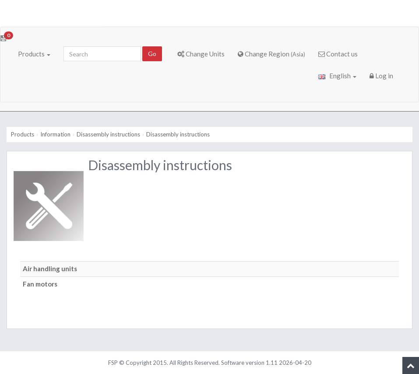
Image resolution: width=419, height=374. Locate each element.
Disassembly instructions (108, 134)
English (337, 76)
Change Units (201, 54)
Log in (381, 76)
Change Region (271, 54)
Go (152, 53)
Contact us (338, 54)
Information (55, 134)
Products (34, 54)
